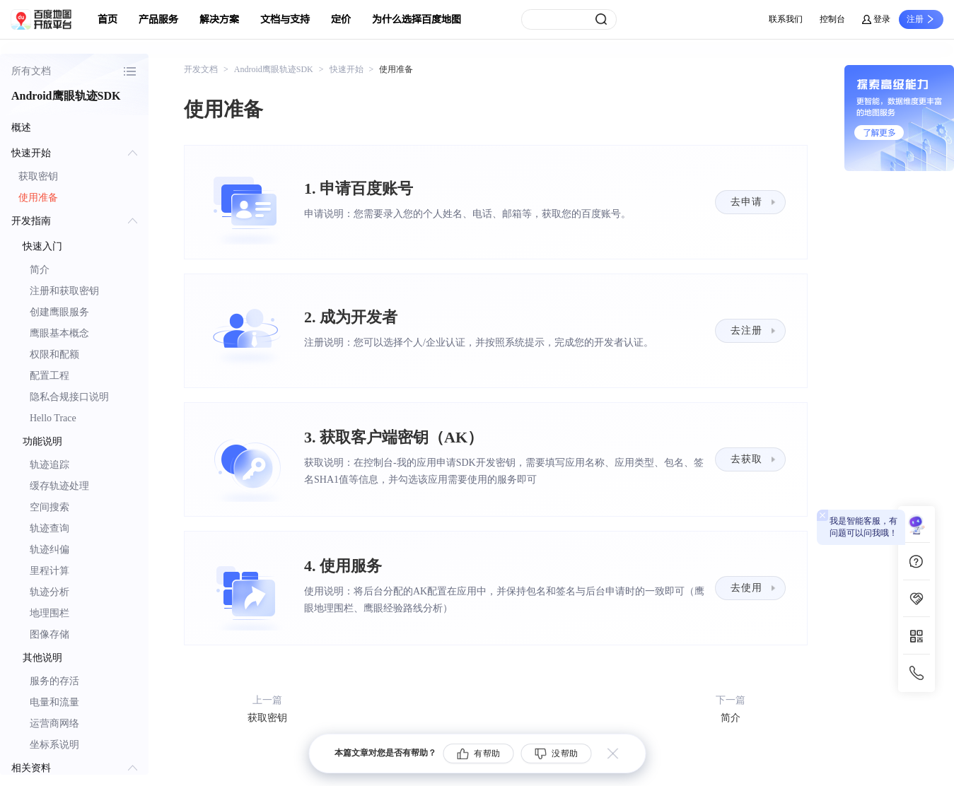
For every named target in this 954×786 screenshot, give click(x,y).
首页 (107, 19)
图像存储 (49, 634)
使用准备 (38, 197)
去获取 (746, 459)
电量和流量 (54, 702)
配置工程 (49, 375)
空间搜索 (49, 507)
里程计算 (49, 570)
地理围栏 (49, 613)
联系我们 (786, 19)
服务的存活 (54, 681)
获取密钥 (38, 176)
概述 (21, 127)
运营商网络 (54, 723)
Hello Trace (53, 418)
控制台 (832, 19)
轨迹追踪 (49, 464)
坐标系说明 (54, 744)
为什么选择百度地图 (416, 19)
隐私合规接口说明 (69, 397)
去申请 (746, 201)
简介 (40, 269)
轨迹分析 (49, 592)
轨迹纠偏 (49, 549)
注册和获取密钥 (64, 291)
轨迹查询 (49, 528)
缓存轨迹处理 (59, 486)
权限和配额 (54, 354)
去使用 (746, 587)
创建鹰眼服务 (59, 312)
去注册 (746, 330)
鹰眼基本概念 (59, 333)
